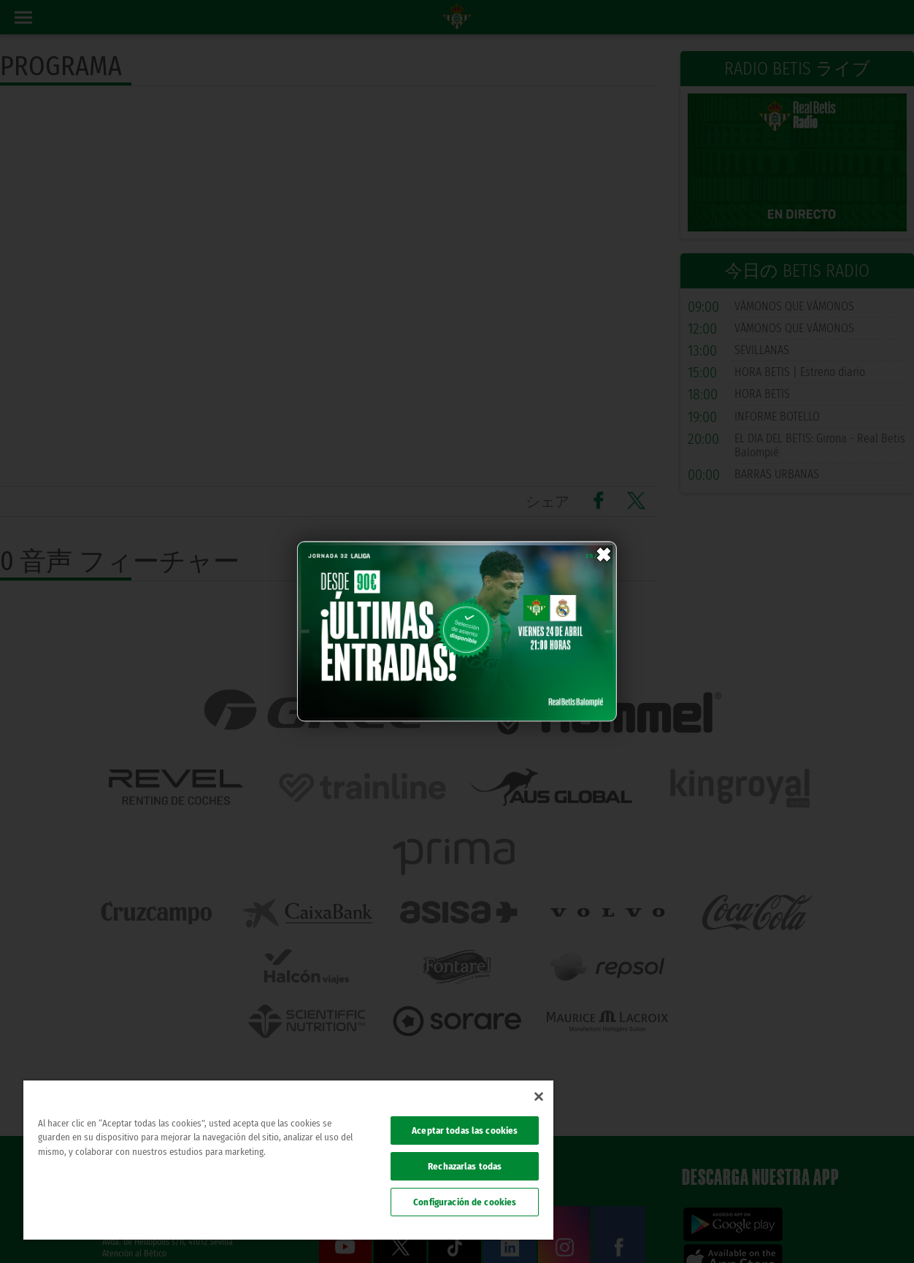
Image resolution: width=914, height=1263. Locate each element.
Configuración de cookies (464, 1202)
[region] (288, 1160)
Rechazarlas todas (465, 1166)
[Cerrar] (538, 1096)
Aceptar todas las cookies (465, 1130)
